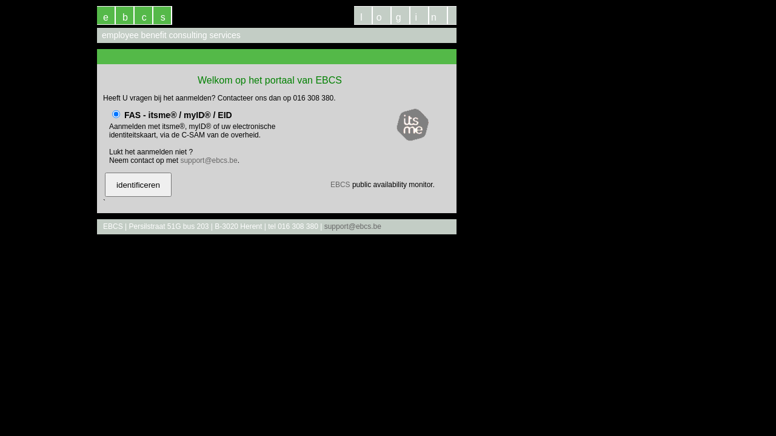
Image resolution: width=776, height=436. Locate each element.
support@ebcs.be (208, 160)
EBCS (340, 184)
